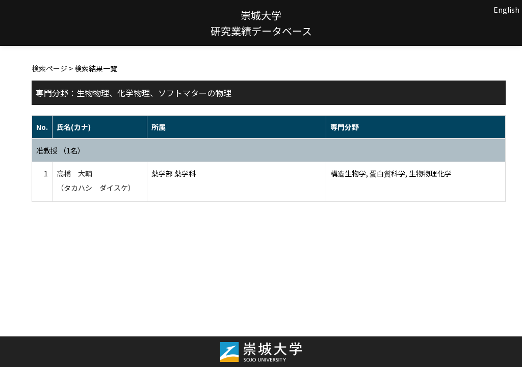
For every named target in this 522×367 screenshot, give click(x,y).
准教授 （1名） (60, 150)
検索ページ (49, 68)
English (506, 10)
